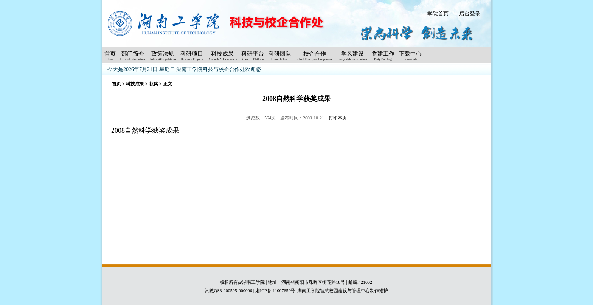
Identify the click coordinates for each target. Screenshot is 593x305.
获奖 (153, 84)
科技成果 (135, 84)
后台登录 (469, 14)
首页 (116, 84)
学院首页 (438, 14)
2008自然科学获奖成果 (145, 130)
